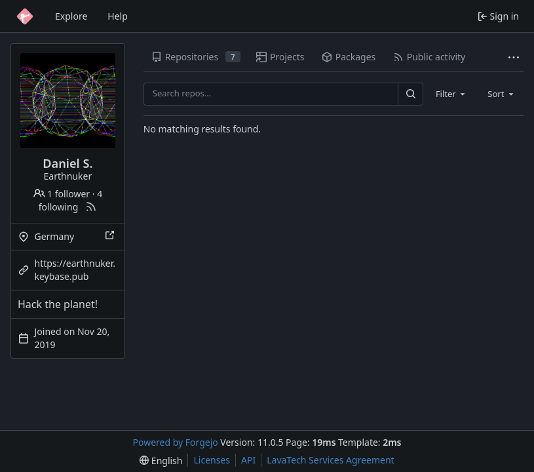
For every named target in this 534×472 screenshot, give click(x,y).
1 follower (61, 193)
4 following (70, 200)
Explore (71, 16)
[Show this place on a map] (111, 236)
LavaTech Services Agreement (330, 460)
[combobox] (451, 93)
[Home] (25, 16)
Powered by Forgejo (175, 442)
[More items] (514, 57)
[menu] (161, 460)
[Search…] (410, 94)
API (248, 460)
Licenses (211, 460)
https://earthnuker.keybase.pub (75, 270)
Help (117, 16)
